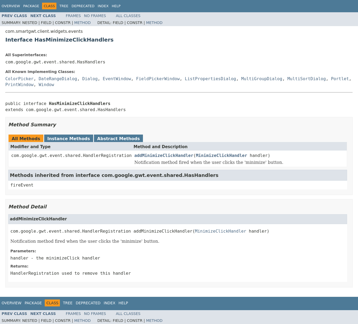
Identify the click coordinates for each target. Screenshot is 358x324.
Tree (63, 6)
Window (46, 84)
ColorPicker (19, 78)
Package (31, 6)
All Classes (128, 16)
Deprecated (83, 6)
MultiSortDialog (306, 78)
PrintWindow (19, 84)
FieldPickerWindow (158, 78)
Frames (73, 16)
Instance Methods (68, 138)
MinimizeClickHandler (221, 155)
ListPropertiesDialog (210, 78)
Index (103, 6)
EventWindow (117, 78)
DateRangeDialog (58, 78)
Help (116, 6)
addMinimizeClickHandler (164, 155)
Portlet (340, 78)
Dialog (90, 78)
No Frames (95, 16)
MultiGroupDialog (261, 78)
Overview (11, 6)
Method (82, 23)
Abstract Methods (118, 138)
